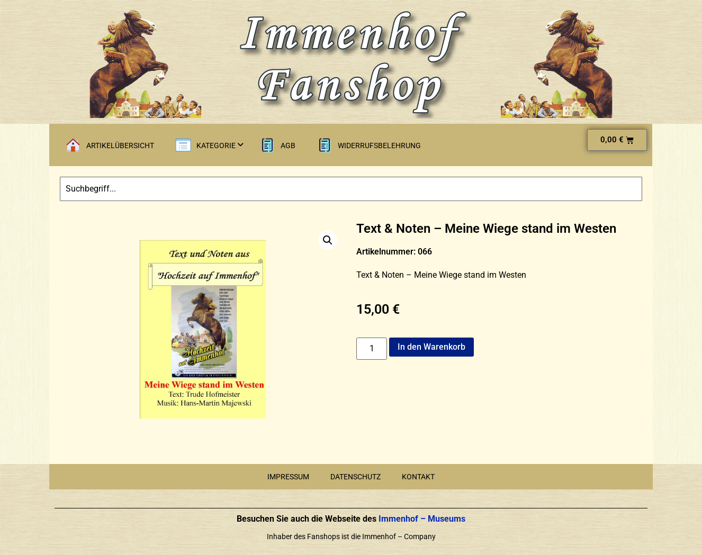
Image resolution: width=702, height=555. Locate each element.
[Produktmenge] (371, 349)
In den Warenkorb (431, 347)
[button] (327, 240)
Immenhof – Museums (420, 519)
